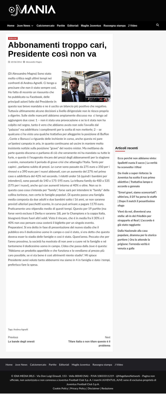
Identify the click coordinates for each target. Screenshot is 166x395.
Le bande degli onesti (33, 340)
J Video (132, 25)
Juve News (25, 25)
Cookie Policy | (61, 389)
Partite (61, 25)
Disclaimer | (94, 389)
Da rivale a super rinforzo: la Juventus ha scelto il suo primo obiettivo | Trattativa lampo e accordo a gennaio (136, 181)
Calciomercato (45, 25)
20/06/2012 (16, 63)
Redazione (107, 389)
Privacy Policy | (79, 389)
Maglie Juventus (91, 25)
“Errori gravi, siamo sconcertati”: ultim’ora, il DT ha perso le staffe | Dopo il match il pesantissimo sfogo (137, 200)
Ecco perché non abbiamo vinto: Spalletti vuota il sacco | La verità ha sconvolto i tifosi (137, 164)
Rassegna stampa (115, 25)
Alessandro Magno (34, 63)
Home (10, 25)
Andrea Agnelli (20, 330)
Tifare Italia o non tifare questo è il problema (84, 342)
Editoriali (72, 25)
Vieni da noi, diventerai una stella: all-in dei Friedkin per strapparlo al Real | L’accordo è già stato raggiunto (136, 219)
